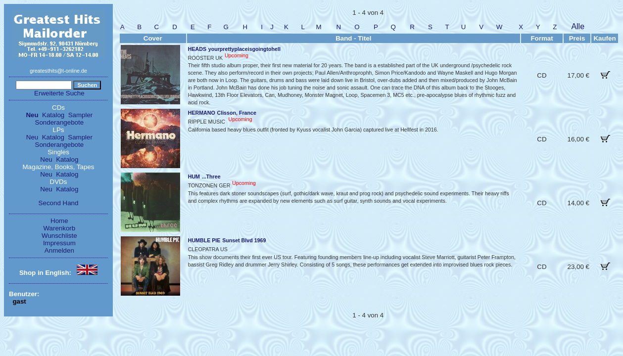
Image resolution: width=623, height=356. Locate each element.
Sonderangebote (59, 122)
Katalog (53, 115)
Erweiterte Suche (59, 93)
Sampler (80, 115)
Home (59, 220)
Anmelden (59, 250)
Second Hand (59, 203)
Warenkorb (60, 228)
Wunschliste (59, 235)
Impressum (59, 243)
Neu (32, 115)
